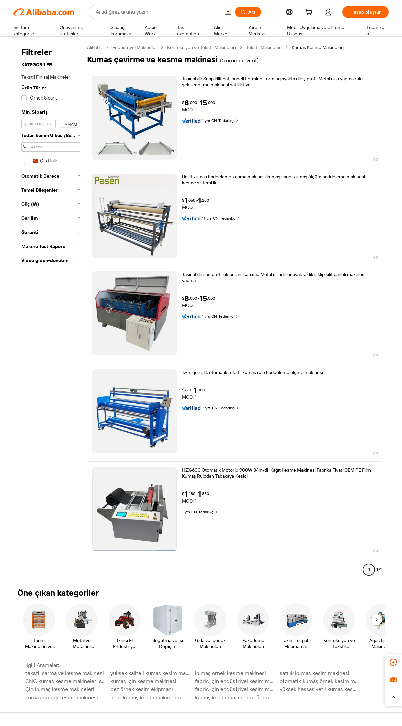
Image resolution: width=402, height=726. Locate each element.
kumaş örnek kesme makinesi (230, 673)
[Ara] (248, 12)
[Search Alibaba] (157, 12)
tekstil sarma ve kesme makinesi (64, 673)
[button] (228, 12)
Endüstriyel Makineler (134, 47)
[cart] (310, 13)
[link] (393, 662)
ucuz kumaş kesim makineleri (145, 697)
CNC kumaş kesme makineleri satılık (65, 681)
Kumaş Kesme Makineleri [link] (318, 47)
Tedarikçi (228, 120)
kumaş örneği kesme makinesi (61, 697)
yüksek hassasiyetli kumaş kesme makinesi (320, 689)
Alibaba (94, 47)
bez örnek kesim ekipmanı (141, 689)
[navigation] (50, 311)
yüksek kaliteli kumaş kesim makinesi (150, 673)
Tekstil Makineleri (264, 47)
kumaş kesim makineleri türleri (232, 697)
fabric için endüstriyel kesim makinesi (235, 689)
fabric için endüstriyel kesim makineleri (235, 681)
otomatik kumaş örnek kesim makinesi (320, 681)
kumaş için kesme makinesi (143, 681)
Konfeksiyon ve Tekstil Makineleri (201, 47)
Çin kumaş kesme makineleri (59, 689)
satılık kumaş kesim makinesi (314, 673)
